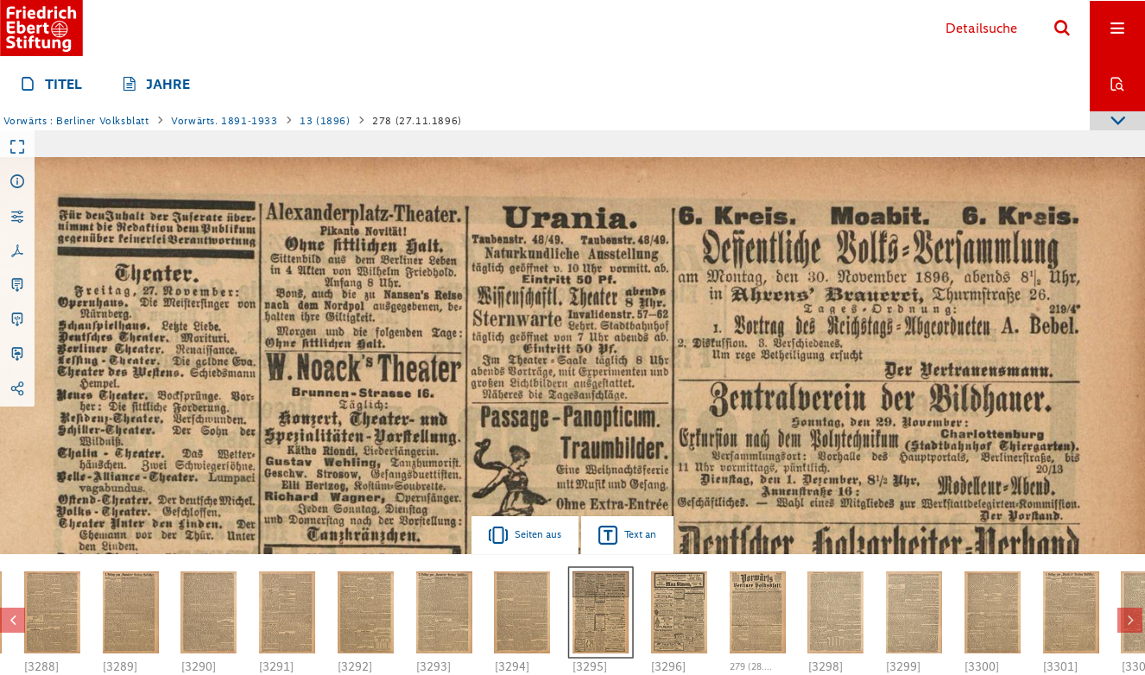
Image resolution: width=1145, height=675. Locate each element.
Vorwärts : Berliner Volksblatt (76, 121)
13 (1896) (325, 121)
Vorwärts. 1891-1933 (224, 121)
